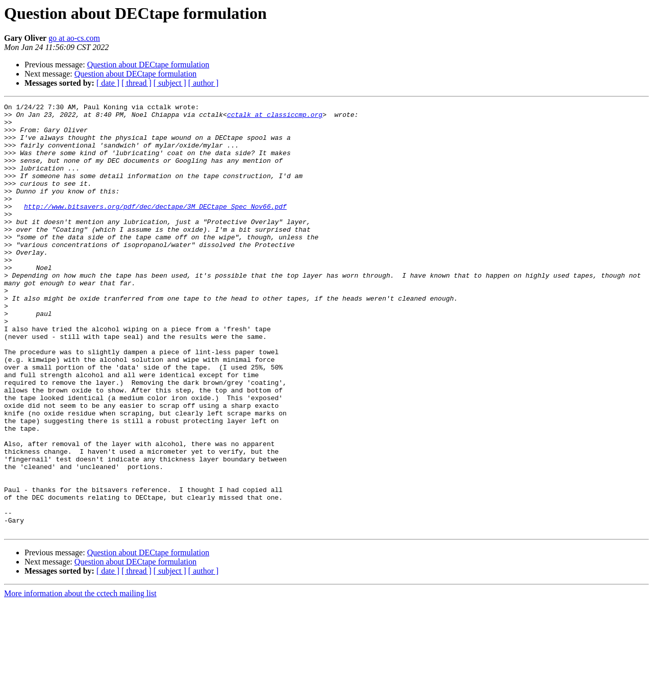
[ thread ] (136, 83)
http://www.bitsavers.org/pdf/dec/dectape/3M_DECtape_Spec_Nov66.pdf (155, 227)
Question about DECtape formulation (148, 64)
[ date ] (107, 83)
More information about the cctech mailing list (80, 679)
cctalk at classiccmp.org (274, 117)
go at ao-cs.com (74, 38)
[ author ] (203, 83)
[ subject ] (170, 83)
